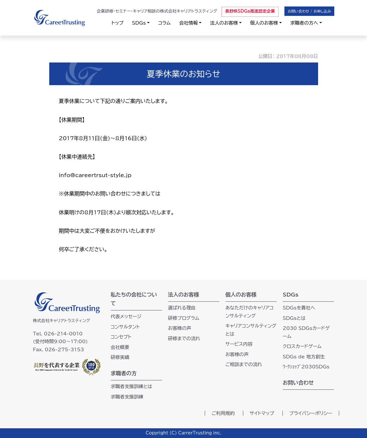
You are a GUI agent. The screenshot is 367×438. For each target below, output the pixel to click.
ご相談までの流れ (243, 364)
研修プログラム (184, 318)
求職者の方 (124, 373)
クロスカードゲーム (302, 346)
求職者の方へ (304, 22)
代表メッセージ (126, 316)
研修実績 (120, 357)
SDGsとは (294, 318)
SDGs (139, 22)
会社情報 (188, 22)
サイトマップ (262, 413)
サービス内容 (239, 344)
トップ (117, 22)
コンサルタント (125, 326)
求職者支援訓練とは (132, 386)
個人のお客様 (264, 22)
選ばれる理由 (182, 307)
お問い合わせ (298, 382)
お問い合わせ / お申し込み (309, 11)
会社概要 (120, 347)
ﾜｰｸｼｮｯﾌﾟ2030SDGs (306, 366)
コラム (164, 22)
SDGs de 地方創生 (304, 356)
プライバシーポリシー (310, 413)
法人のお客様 (224, 22)
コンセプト (121, 336)
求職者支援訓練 (127, 396)
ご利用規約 (223, 413)
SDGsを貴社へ (299, 307)
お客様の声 (179, 328)
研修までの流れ (184, 338)
